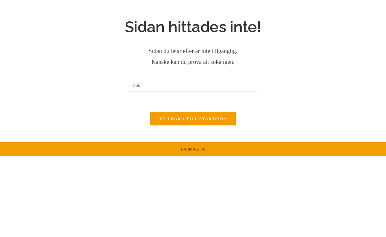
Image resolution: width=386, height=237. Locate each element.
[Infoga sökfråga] (193, 85)
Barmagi (33, 17)
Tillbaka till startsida (193, 118)
